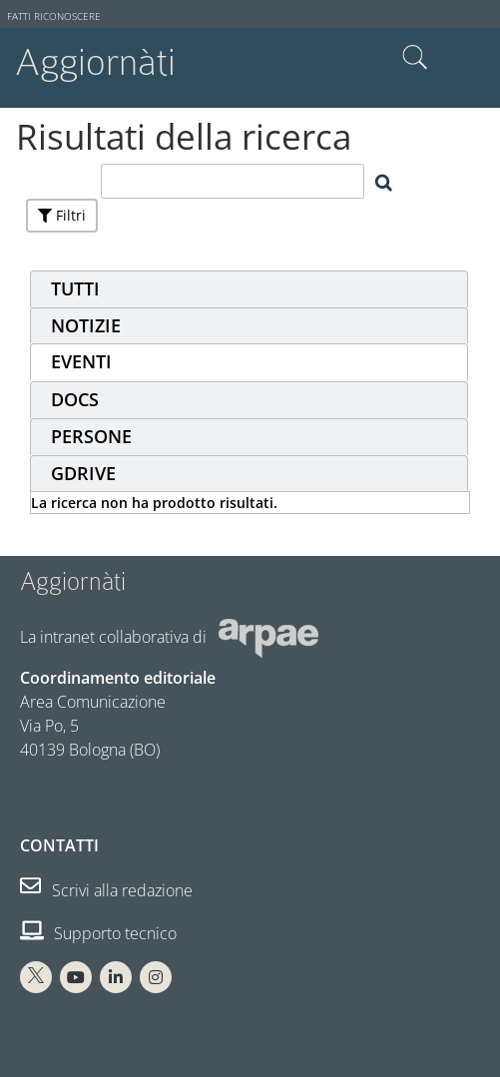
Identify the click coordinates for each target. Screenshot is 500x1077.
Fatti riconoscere (54, 16)
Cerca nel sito (415, 58)
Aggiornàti (95, 62)
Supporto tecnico (98, 933)
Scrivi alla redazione (106, 890)
